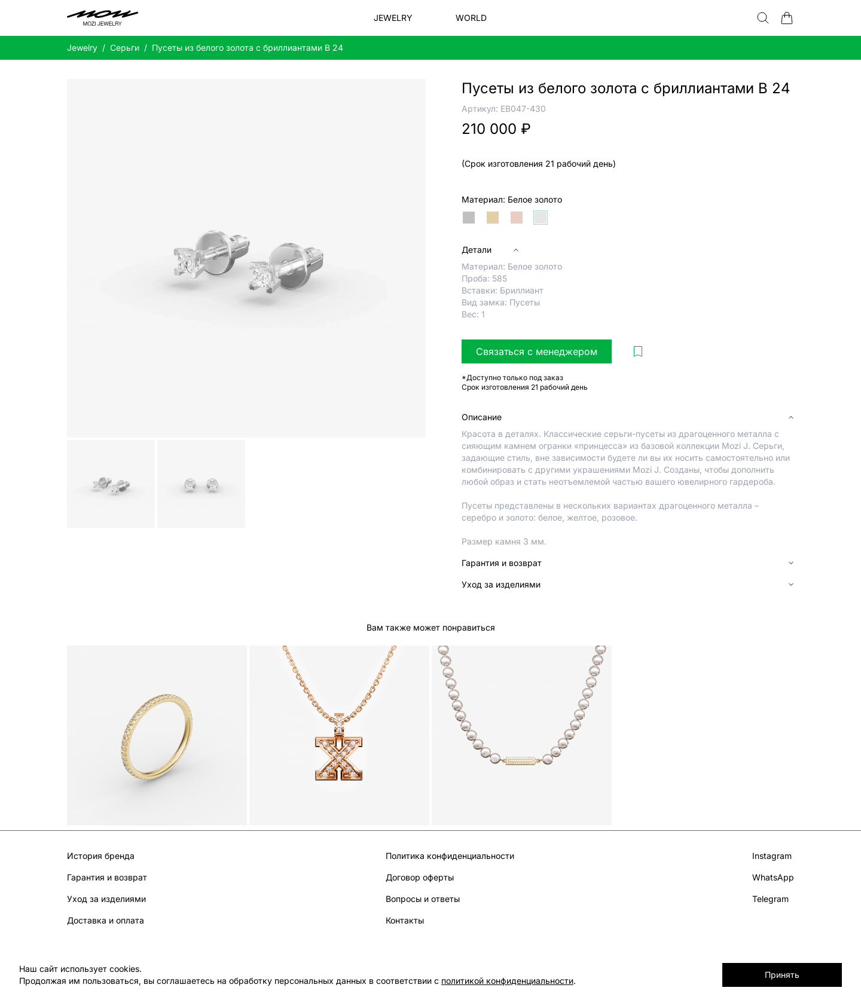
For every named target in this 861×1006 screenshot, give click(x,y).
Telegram (770, 899)
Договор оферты (420, 877)
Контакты (405, 920)
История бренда (101, 856)
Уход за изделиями (106, 899)
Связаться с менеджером (536, 351)
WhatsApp (773, 877)
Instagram (772, 856)
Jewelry (82, 47)
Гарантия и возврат (107, 877)
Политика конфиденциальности (450, 856)
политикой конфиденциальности (507, 981)
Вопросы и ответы (423, 899)
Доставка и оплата (105, 920)
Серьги (124, 47)
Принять (782, 975)
